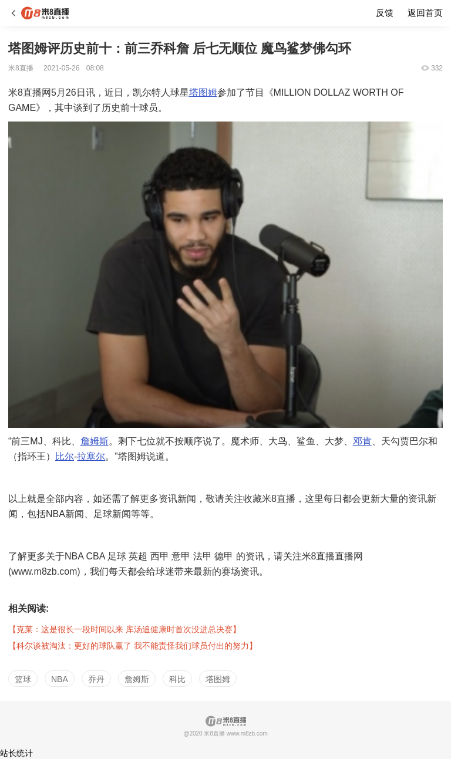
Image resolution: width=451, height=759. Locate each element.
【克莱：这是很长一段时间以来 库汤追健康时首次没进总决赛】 (124, 629)
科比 (177, 679)
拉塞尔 (91, 456)
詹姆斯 (94, 441)
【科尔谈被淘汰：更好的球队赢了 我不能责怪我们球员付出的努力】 (132, 645)
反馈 (384, 13)
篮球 (23, 679)
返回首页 (425, 13)
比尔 (64, 456)
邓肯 (362, 441)
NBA (59, 679)
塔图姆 (203, 92)
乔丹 (96, 679)
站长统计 (16, 753)
